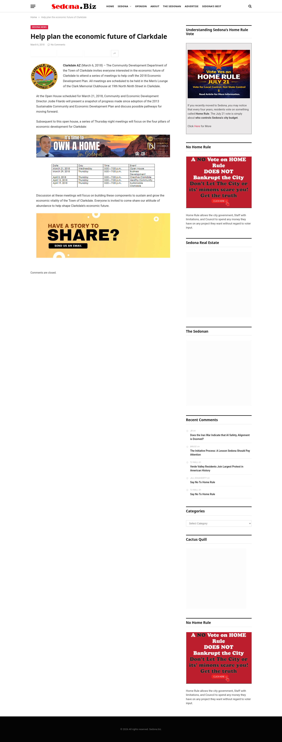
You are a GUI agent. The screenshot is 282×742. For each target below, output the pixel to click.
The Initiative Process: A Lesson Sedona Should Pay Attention (220, 452)
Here (197, 126)
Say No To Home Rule (202, 482)
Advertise (191, 6)
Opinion (141, 6)
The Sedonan (172, 6)
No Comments (56, 44)
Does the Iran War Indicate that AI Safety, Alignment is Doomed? (220, 437)
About (154, 6)
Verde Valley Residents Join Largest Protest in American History (216, 468)
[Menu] (33, 6)
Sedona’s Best (211, 6)
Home (110, 6)
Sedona (123, 6)
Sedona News (39, 27)
